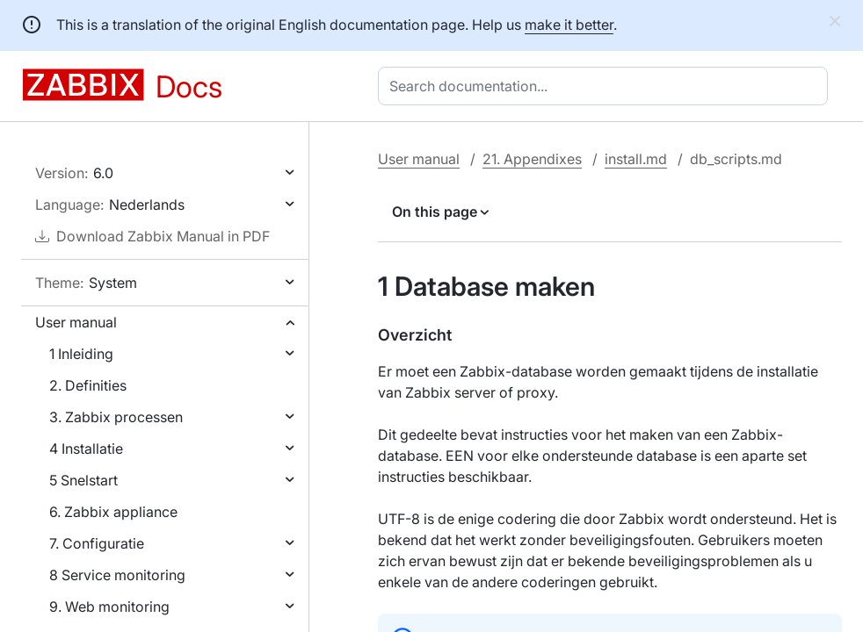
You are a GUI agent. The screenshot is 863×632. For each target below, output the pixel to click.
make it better (569, 24)
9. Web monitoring (109, 606)
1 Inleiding (81, 354)
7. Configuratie (96, 543)
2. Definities (88, 385)
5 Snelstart (83, 480)
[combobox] (606, 86)
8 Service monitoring (117, 575)
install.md (636, 159)
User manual (76, 322)
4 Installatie (86, 448)
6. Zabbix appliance (113, 512)
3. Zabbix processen (116, 417)
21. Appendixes (532, 159)
